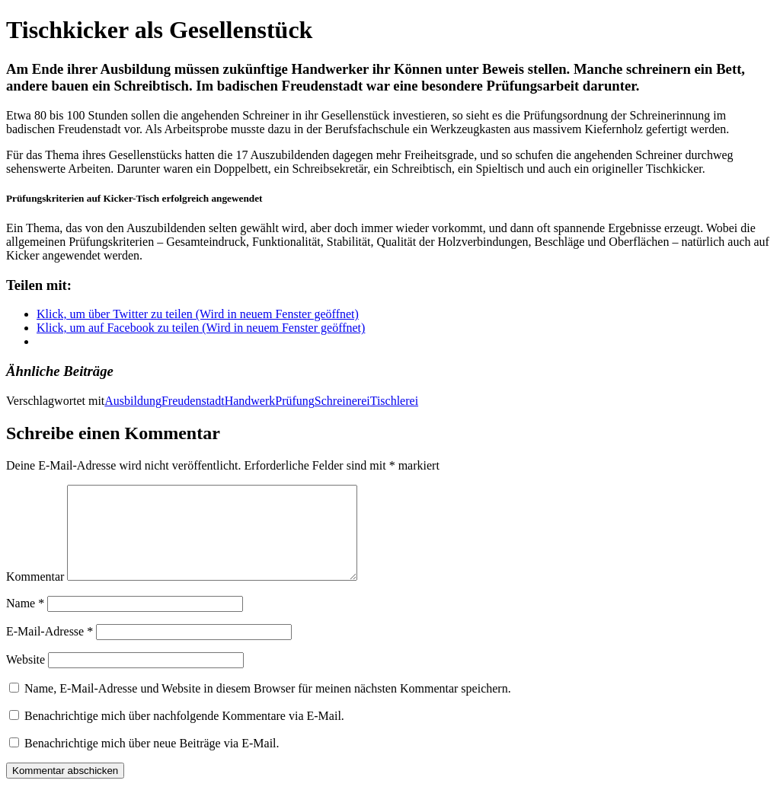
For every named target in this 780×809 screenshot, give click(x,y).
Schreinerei (342, 400)
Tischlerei (394, 400)
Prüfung (295, 400)
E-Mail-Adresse (49, 649)
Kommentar (35, 594)
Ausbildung (132, 400)
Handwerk (250, 400)
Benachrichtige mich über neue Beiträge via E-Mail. (152, 761)
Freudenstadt (193, 400)
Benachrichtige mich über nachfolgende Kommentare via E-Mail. (184, 734)
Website (25, 677)
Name (25, 621)
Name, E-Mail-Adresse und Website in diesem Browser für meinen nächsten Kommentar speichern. (267, 706)
